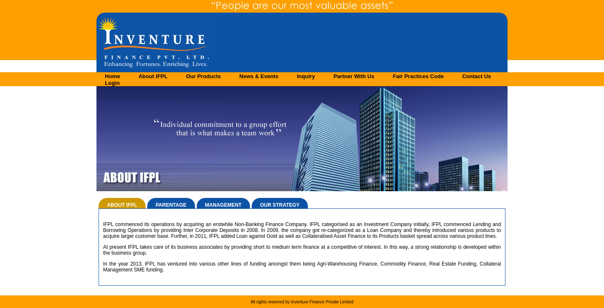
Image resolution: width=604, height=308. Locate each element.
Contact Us (476, 76)
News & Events (259, 76)
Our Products (203, 76)
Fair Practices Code (418, 76)
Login (112, 83)
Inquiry (306, 76)
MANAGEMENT (223, 205)
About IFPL (152, 76)
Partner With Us (353, 76)
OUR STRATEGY (279, 205)
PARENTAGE (171, 205)
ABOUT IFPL (122, 205)
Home (112, 76)
